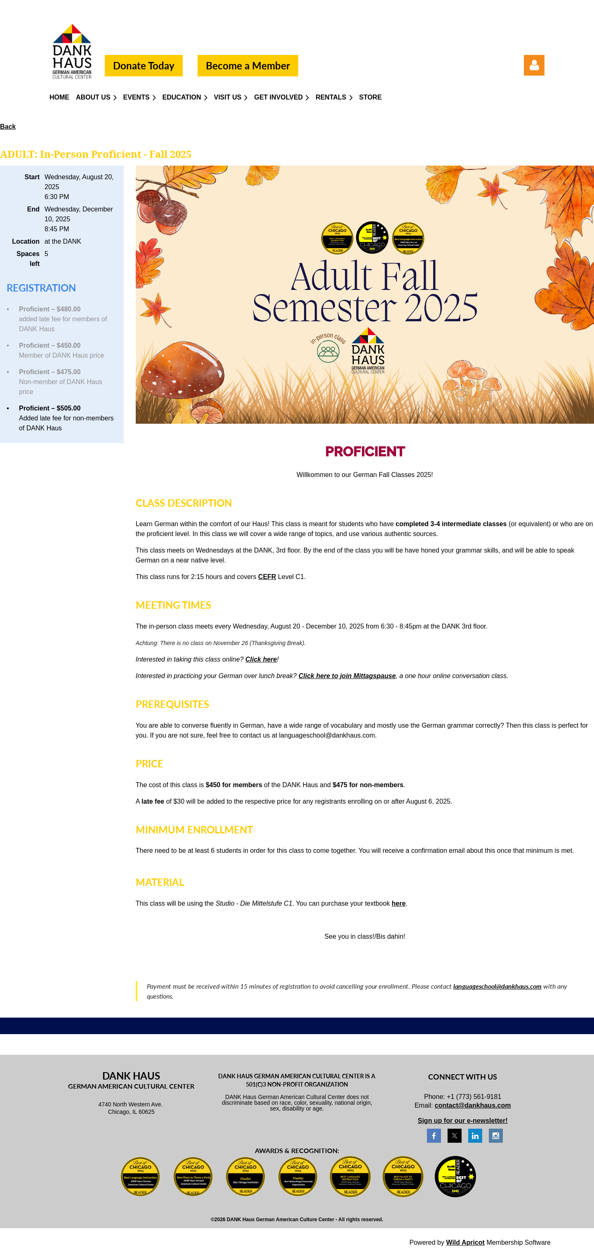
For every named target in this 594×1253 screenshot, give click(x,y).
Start (32, 176)
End (33, 209)
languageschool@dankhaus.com (497, 986)
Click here (261, 659)
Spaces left (28, 258)
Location (26, 241)
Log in (534, 65)
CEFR (267, 576)
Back (8, 126)
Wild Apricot (465, 1242)
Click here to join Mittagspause (347, 675)
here (399, 903)
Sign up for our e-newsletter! (463, 1120)
